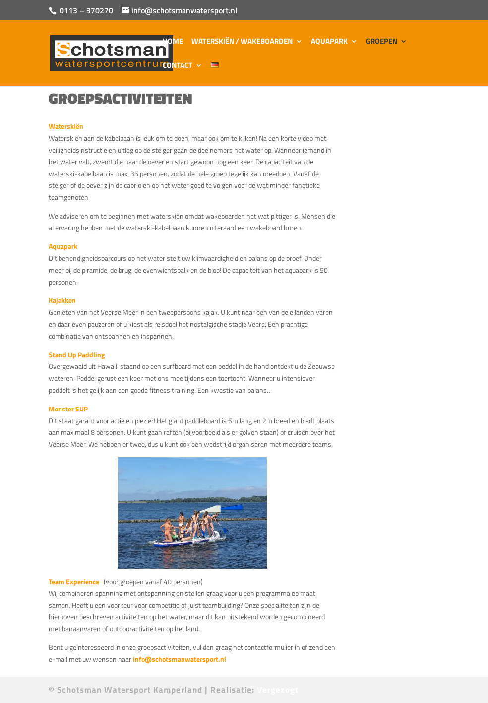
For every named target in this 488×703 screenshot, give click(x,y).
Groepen (381, 42)
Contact (177, 66)
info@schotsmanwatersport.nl (181, 659)
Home (173, 42)
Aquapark (329, 42)
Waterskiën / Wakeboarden (242, 42)
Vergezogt (278, 689)
